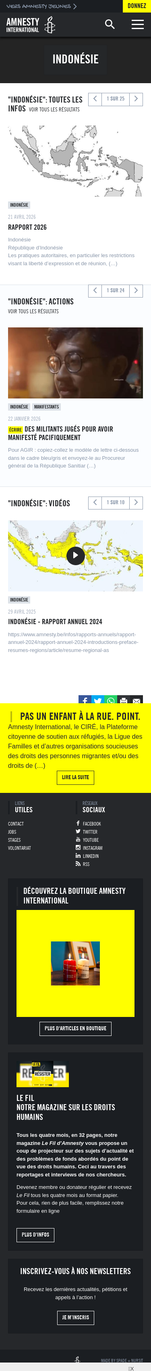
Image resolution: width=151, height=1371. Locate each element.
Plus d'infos (35, 1235)
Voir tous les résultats (54, 109)
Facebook (92, 824)
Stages (14, 840)
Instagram (92, 848)
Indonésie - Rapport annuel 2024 (55, 621)
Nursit (137, 1360)
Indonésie (19, 205)
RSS (86, 864)
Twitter (90, 832)
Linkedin (91, 856)
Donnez (137, 6)
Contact (16, 824)
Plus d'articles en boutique (75, 1028)
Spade (121, 1360)
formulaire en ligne (38, 1211)
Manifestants (46, 407)
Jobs (12, 832)
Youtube (91, 840)
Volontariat (19, 848)
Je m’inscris (75, 1318)
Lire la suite (75, 777)
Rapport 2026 (27, 227)
